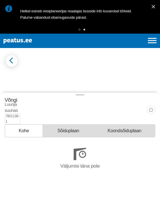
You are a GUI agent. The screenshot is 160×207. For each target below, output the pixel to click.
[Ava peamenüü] (152, 40)
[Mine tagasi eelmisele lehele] (11, 61)
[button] (79, 29)
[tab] (23, 174)
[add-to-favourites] (151, 159)
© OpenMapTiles (14, 142)
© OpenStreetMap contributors (45, 142)
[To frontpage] (35, 41)
